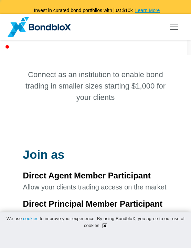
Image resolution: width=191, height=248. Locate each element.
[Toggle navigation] (174, 26)
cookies (31, 218)
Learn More (147, 10)
